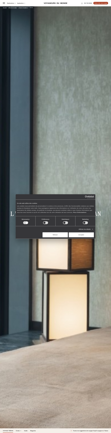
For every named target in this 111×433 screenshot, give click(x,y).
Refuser (55, 235)
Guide (25, 431)
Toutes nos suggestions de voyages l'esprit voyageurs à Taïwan (89, 430)
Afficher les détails (85, 229)
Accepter (81, 235)
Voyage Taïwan (8, 431)
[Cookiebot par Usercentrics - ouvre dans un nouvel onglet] (86, 197)
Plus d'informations (79, 212)
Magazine (33, 431)
